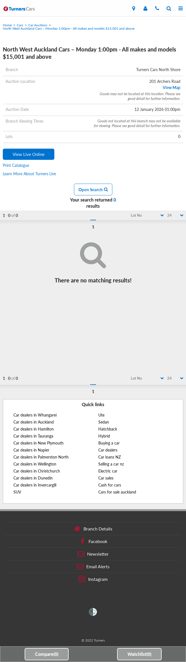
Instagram (93, 579)
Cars (20, 25)
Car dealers (107, 450)
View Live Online (29, 154)
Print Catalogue (16, 165)
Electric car (107, 471)
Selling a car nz (111, 464)
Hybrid (104, 436)
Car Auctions (37, 25)
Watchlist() (139, 654)
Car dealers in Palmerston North (41, 457)
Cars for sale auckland (117, 492)
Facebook (93, 541)
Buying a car (109, 443)
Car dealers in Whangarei (35, 415)
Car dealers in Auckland (33, 422)
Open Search (93, 189)
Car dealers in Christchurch (36, 471)
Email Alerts (93, 566)
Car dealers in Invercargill (34, 485)
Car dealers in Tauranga (33, 436)
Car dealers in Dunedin (33, 478)
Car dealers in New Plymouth (38, 443)
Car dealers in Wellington (34, 464)
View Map (171, 87)
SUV (17, 492)
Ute (101, 415)
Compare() (46, 654)
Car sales (105, 478)
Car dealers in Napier (31, 450)
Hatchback (107, 429)
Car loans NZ (109, 457)
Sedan (103, 422)
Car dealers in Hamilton (33, 429)
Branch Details (93, 528)
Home (7, 25)
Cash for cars (109, 485)
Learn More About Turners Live (29, 173)
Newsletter (93, 554)
